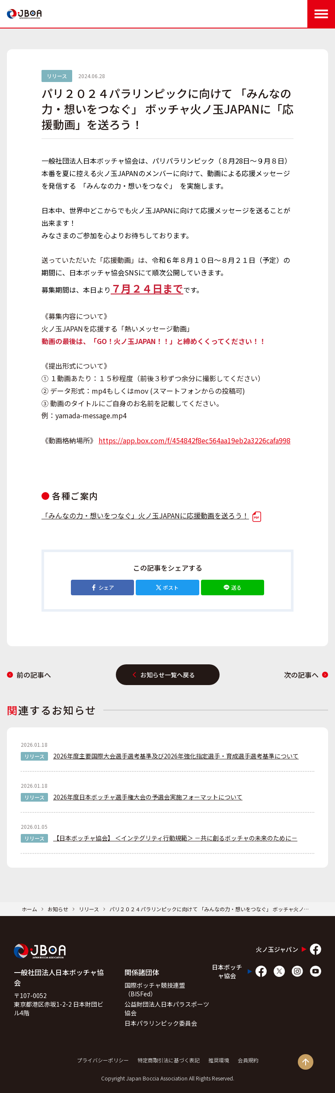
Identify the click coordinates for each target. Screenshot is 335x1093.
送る (232, 587)
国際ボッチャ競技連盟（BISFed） (154, 989)
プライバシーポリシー (103, 1060)
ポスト (167, 587)
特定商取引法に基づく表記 (168, 1060)
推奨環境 (218, 1060)
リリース (89, 909)
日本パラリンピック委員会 (160, 1023)
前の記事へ (29, 675)
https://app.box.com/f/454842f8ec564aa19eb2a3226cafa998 (194, 440)
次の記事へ (306, 675)
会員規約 (248, 1060)
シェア (102, 587)
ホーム (29, 909)
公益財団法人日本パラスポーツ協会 (166, 1008)
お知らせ (58, 909)
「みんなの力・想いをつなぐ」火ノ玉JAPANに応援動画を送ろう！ (151, 515)
